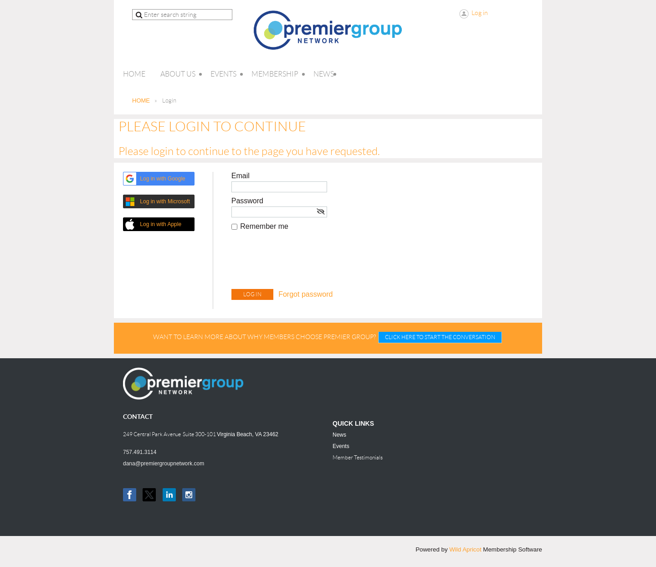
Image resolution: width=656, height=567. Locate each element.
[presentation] (300, 262)
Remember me (264, 226)
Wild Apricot (465, 549)
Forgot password (305, 294)
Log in (480, 12)
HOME (141, 100)
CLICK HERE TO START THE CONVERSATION (440, 337)
